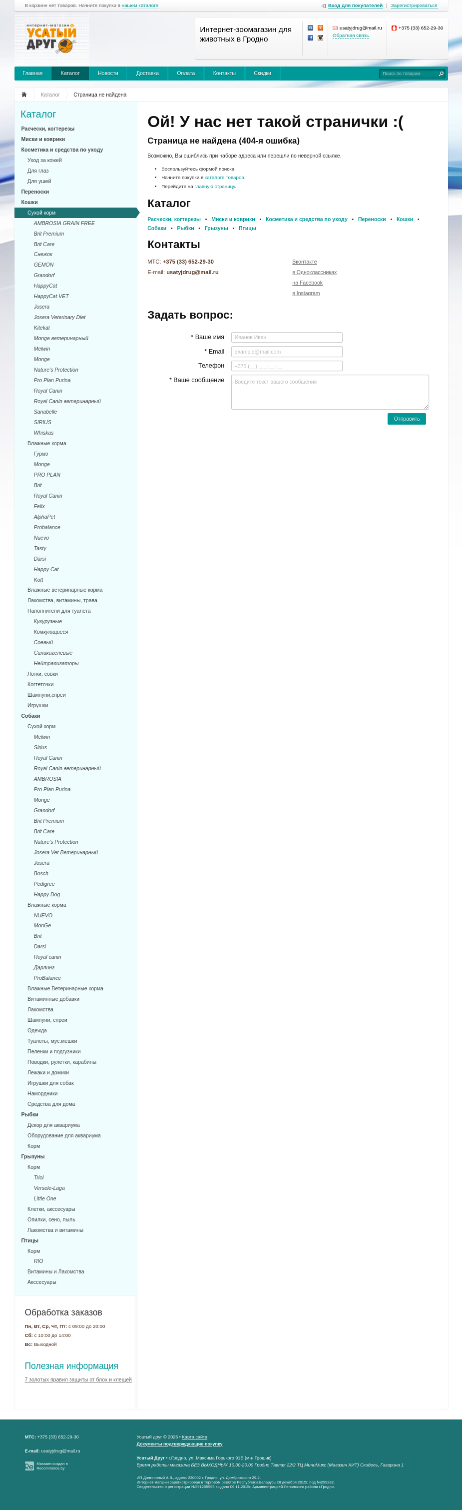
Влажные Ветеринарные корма (65, 988)
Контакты (224, 73)
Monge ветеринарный (61, 338)
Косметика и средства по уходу (62, 150)
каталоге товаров (224, 177)
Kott (38, 580)
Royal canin (47, 957)
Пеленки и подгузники (53, 1051)
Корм (33, 1146)
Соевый (43, 642)
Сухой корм (41, 213)
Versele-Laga (49, 1188)
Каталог (70, 73)
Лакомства (40, 1009)
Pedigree (44, 884)
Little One (45, 1198)
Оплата (186, 73)
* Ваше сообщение (196, 380)
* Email (214, 351)
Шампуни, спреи (47, 1020)
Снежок (43, 254)
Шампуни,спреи (46, 695)
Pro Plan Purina (52, 380)
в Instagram (306, 293)
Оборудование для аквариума (64, 1135)
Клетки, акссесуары (51, 1209)
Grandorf (44, 275)
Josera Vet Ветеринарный (66, 852)
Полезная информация (72, 1366)
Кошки (29, 202)
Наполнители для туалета (59, 611)
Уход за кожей (44, 160)
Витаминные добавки (53, 999)
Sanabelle (45, 412)
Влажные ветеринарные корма (64, 590)
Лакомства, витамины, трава (62, 600)
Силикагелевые (53, 653)
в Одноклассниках (314, 272)
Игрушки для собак (50, 1083)
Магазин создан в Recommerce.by (52, 1466)
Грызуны (33, 1156)
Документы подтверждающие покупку (180, 1443)
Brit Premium (49, 234)
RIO (38, 1261)
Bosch (41, 873)
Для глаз (37, 171)
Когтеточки (40, 684)
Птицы (30, 1240)
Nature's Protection (56, 370)
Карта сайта (195, 1436)
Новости (108, 73)
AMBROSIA (47, 779)
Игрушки (37, 705)
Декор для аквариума (53, 1125)
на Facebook (307, 283)
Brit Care (44, 244)
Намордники (42, 1093)
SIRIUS (42, 422)
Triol (39, 1177)
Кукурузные (48, 621)
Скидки (262, 73)
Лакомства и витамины (55, 1230)
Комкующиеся (51, 632)
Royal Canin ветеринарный (67, 401)
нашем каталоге (140, 5)
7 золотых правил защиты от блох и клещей (78, 1379)
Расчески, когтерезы (48, 129)
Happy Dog (47, 894)
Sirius (40, 747)
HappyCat (45, 286)
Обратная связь (351, 35)
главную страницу (214, 186)
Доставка (147, 73)
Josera (42, 307)
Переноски (35, 192)
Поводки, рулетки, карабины (61, 1062)
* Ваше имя (207, 337)
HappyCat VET (51, 296)
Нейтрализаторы (56, 663)
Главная (32, 73)
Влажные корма (46, 443)
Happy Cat (46, 569)
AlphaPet (44, 517)
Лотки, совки (42, 674)
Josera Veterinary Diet (60, 317)
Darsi (40, 559)
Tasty (40, 548)
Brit (38, 485)
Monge (42, 359)
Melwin (42, 349)
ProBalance (47, 978)
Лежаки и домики (48, 1072)
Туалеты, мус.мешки (52, 1041)
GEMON (44, 265)
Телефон (211, 365)
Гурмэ (41, 454)
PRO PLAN (47, 475)
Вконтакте (304, 262)
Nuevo (41, 538)
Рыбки (29, 1114)
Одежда (37, 1030)
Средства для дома (51, 1104)
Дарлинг (44, 967)
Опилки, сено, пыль (51, 1219)
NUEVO (43, 915)
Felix (39, 506)
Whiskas (44, 433)
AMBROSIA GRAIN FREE (64, 223)
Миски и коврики (43, 139)
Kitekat (42, 328)
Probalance (47, 527)
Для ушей (39, 181)
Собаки (30, 716)
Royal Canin (48, 391)
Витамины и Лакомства (55, 1271)
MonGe (42, 925)
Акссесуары (41, 1282)
